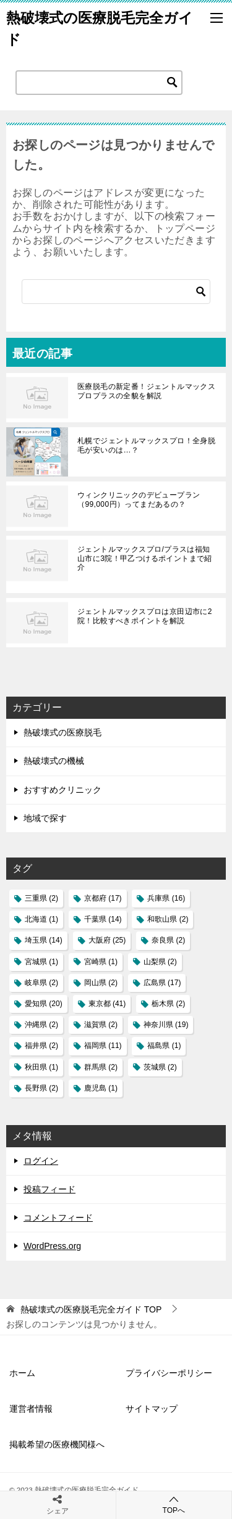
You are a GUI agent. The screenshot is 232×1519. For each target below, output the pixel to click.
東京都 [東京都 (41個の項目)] (107, 1003)
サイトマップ (152, 1409)
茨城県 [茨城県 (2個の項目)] (160, 1067)
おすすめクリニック (62, 790)
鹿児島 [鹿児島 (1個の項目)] (101, 1088)
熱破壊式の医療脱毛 (62, 732)
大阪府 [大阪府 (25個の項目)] (107, 940)
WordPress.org (52, 1246)
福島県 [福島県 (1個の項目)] (164, 1045)
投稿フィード (49, 1189)
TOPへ (174, 1504)
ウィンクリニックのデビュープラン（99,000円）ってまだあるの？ (138, 499)
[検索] (116, 291)
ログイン (41, 1161)
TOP (90, 1309)
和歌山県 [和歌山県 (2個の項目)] (167, 919)
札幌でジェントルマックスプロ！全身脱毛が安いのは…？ (146, 445)
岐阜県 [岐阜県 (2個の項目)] (41, 982)
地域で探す (45, 818)
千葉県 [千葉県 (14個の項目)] (103, 919)
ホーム (22, 1373)
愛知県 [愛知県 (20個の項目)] (43, 1003)
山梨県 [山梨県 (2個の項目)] (160, 961)
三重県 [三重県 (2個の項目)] (41, 898)
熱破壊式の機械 (54, 761)
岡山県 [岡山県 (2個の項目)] (101, 982)
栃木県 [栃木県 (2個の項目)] (168, 1003)
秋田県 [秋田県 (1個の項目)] (41, 1067)
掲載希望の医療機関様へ (57, 1444)
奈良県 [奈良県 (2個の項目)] (168, 940)
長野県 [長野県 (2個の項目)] (41, 1088)
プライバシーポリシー (169, 1373)
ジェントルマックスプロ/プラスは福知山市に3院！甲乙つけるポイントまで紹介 (144, 558)
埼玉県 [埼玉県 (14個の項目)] (43, 940)
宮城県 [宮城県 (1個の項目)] (41, 961)
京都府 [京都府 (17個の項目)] (103, 898)
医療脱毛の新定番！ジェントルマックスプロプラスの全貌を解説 (146, 390)
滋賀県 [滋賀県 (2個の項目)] (101, 1024)
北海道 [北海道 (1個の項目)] (41, 919)
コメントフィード (58, 1217)
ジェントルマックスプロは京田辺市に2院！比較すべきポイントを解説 (144, 615)
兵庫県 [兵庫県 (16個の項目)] (166, 898)
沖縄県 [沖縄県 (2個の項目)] (41, 1024)
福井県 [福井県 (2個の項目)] (41, 1045)
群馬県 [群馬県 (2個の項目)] (101, 1067)
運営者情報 (31, 1409)
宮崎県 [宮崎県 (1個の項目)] (101, 961)
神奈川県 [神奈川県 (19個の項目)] (166, 1024)
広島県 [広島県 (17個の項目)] (162, 982)
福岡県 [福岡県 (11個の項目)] (103, 1045)
